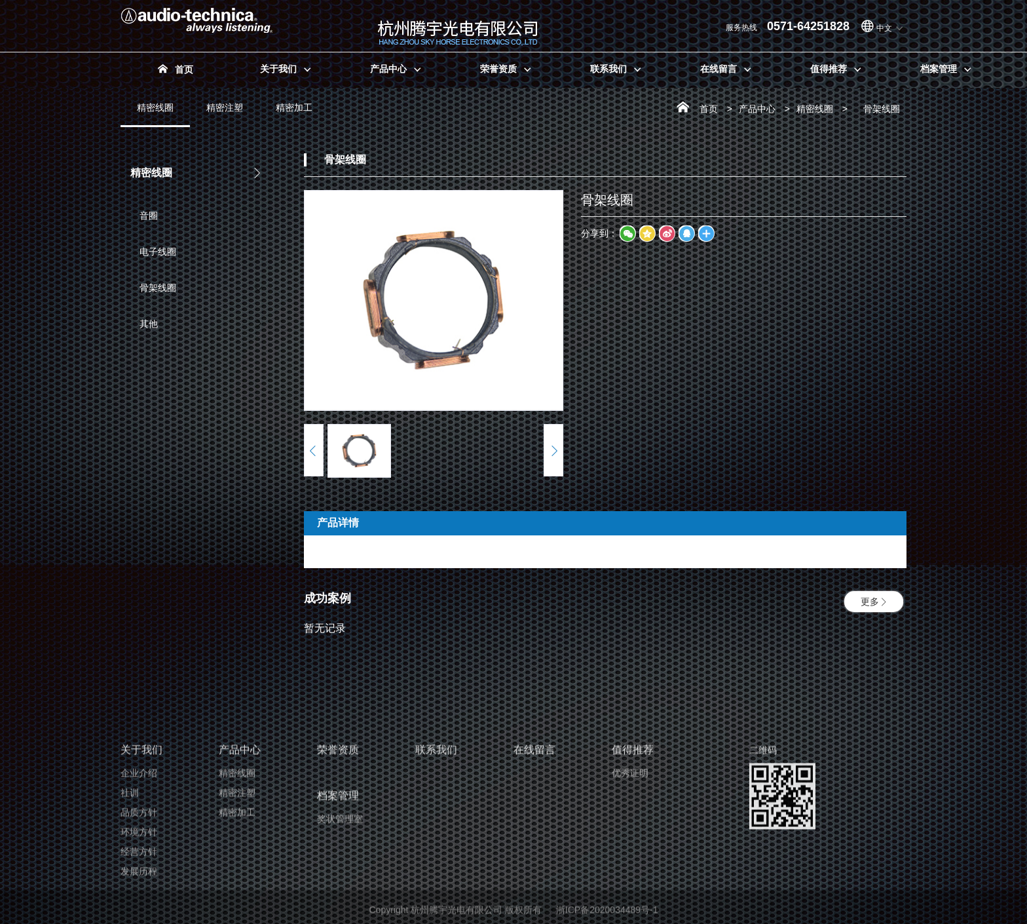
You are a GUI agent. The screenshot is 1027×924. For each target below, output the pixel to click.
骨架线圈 (153, 287)
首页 (709, 109)
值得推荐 (633, 875)
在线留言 (534, 875)
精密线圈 (155, 114)
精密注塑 (224, 107)
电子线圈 (153, 251)
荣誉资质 (338, 875)
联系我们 (436, 875)
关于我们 (141, 875)
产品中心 (757, 109)
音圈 (144, 215)
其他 (144, 323)
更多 (874, 601)
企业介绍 (139, 899)
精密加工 (294, 107)
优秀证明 (630, 899)
